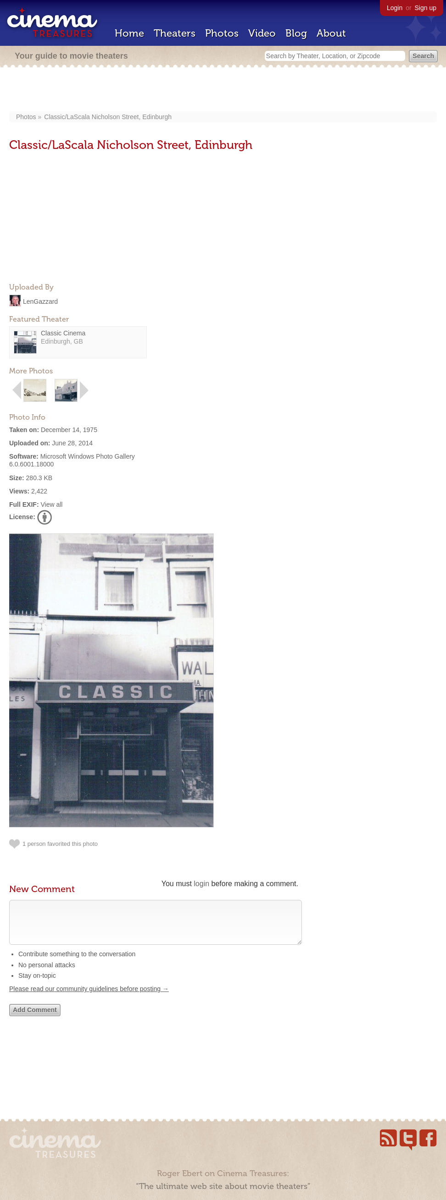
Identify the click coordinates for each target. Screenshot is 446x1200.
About (331, 33)
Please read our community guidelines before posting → (89, 998)
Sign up (425, 7)
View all (51, 504)
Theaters (174, 33)
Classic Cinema (63, 333)
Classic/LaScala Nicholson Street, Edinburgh (108, 117)
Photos (222, 33)
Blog (296, 33)
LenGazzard (40, 301)
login (201, 884)
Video (262, 33)
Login (394, 7)
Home (129, 33)
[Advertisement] (223, 90)
